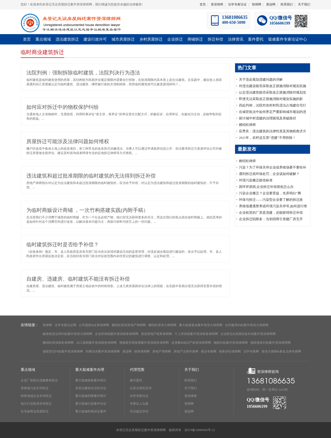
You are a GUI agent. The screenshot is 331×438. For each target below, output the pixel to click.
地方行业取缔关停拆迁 (36, 403)
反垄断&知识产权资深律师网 (191, 342)
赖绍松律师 (247, 125)
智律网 (256, 4)
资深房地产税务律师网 (156, 334)
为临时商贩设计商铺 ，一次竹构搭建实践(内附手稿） (87, 210)
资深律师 (217, 4)
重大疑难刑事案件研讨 (90, 396)
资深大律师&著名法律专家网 (281, 351)
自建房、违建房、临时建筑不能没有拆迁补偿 (78, 279)
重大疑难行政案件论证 (90, 403)
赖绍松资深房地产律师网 (129, 325)
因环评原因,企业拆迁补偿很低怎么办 (266, 187)
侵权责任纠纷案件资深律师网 (63, 351)
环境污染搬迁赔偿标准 (256, 180)
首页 (203, 4)
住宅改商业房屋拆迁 (35, 411)
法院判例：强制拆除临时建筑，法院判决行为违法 (83, 72)
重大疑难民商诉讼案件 (90, 411)
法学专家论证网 (65, 325)
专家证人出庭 (139, 403)
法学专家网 (251, 351)
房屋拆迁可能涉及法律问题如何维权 (67, 141)
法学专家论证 (237, 4)
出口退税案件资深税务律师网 (96, 342)
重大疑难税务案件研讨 (90, 380)
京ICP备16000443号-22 (199, 430)
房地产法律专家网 (186, 351)
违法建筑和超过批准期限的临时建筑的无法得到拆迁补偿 (91, 176)
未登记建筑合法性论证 (90, 388)
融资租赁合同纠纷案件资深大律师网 (67, 334)
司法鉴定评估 (139, 411)
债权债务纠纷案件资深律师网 (270, 342)
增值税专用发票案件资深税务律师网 (144, 342)
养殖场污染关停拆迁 (35, 388)
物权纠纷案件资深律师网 (231, 342)
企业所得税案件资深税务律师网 (116, 334)
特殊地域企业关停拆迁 (36, 396)
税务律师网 (142, 351)
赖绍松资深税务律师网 (58, 342)
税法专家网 (208, 351)
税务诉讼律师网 (230, 351)
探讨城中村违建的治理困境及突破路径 (267, 118)
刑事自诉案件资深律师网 (103, 351)
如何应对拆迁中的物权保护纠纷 (62, 107)
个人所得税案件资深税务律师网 (196, 334)
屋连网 (270, 4)
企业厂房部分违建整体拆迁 (39, 380)
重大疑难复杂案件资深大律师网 (200, 325)
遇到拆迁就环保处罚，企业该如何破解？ (269, 174)
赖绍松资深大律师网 (162, 325)
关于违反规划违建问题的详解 (261, 79)
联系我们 (287, 4)
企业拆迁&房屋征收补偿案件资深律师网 (248, 334)
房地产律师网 (161, 351)
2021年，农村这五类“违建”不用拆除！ (267, 138)
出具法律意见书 (141, 388)
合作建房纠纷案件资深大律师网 (246, 325)
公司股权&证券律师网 (94, 325)
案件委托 (136, 380)
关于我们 (304, 4)
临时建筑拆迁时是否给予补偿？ (62, 244)
